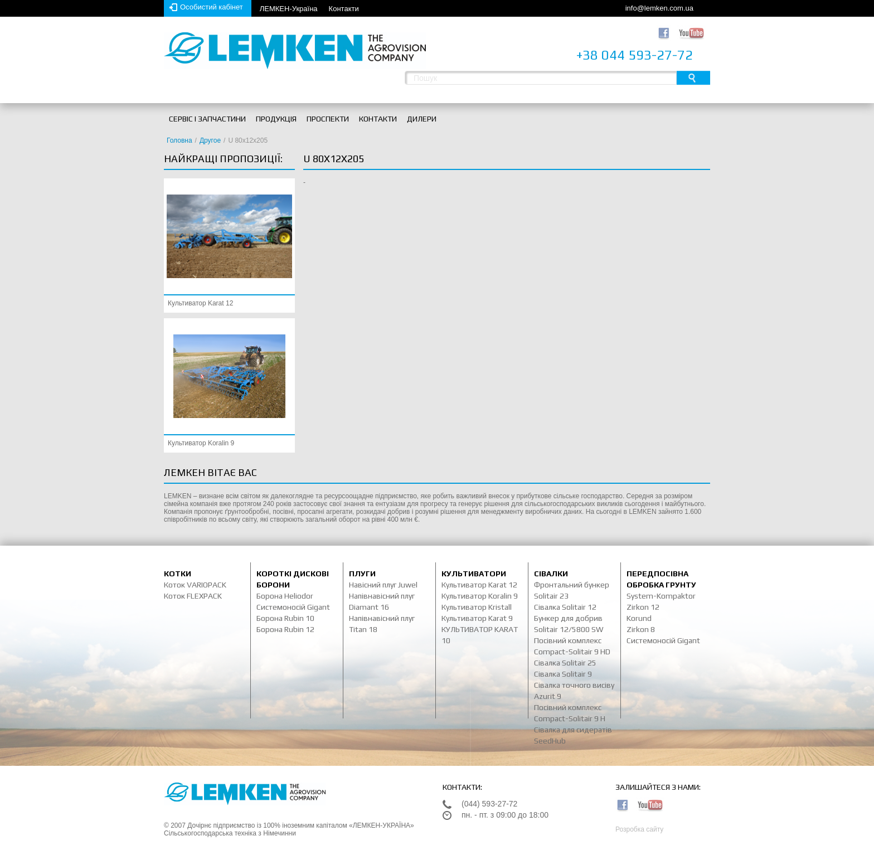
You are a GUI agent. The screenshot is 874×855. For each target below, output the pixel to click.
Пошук (693, 78)
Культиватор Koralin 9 (201, 443)
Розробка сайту (639, 829)
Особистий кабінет (211, 7)
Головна (179, 140)
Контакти (344, 8)
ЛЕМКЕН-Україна (289, 8)
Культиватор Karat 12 (200, 303)
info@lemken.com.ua (659, 8)
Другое (210, 140)
